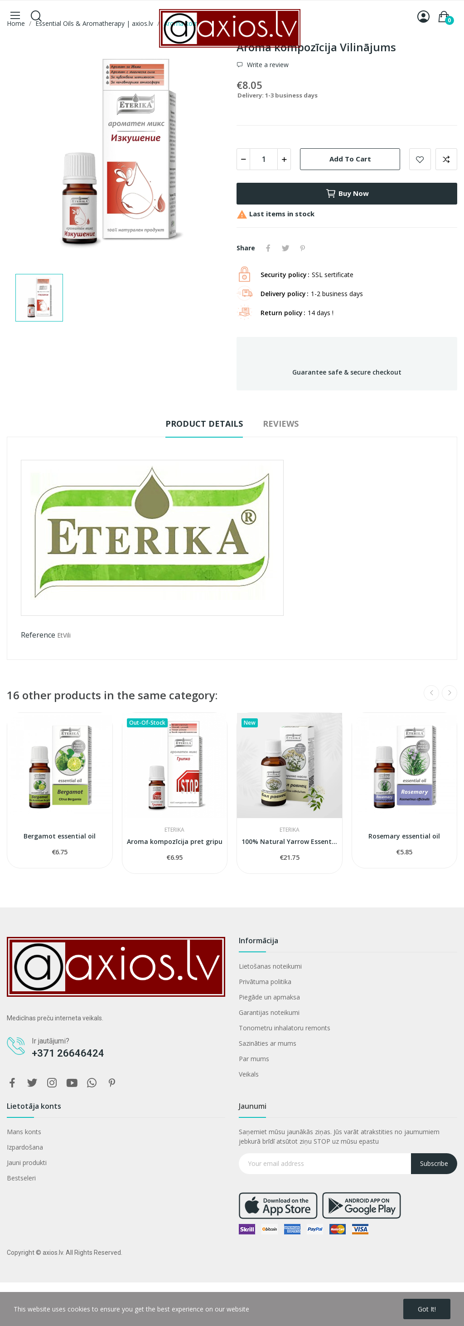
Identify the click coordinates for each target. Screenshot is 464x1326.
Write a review (267, 65)
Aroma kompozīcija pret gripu (174, 841)
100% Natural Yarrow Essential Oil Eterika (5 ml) (290, 841)
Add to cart (350, 158)
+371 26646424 (68, 1053)
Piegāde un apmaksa (269, 997)
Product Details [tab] (204, 423)
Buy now (347, 193)
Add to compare (446, 159)
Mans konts (24, 1131)
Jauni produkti (27, 1162)
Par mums (254, 1058)
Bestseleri (21, 1178)
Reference (38, 635)
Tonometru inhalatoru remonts (284, 1028)
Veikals (249, 1074)
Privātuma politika (265, 981)
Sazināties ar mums (267, 1043)
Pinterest (302, 248)
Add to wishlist (420, 159)
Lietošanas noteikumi (270, 966)
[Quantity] (263, 159)
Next (449, 693)
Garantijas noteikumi (269, 1012)
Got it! (427, 1309)
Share (268, 248)
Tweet (285, 248)
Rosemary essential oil (404, 836)
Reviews (281, 423)
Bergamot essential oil (60, 836)
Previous (431, 693)
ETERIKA (174, 830)
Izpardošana (25, 1147)
